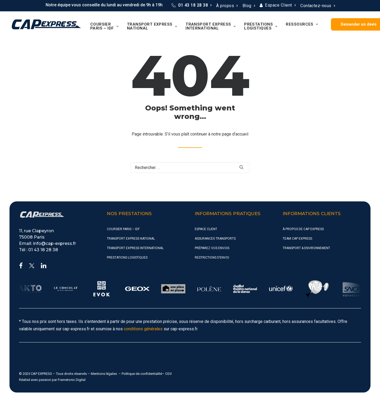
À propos (227, 5)
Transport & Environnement (306, 248)
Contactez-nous (317, 5)
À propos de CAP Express (303, 229)
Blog (249, 5)
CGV (168, 374)
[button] (241, 167)
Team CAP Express (297, 238)
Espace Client (280, 5)
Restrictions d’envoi (212, 257)
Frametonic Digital (72, 380)
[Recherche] (190, 167)
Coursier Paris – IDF (103, 26)
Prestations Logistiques (259, 26)
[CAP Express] (46, 24)
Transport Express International (209, 26)
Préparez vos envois (212, 248)
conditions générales (143, 328)
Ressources (301, 24)
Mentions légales (104, 374)
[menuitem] (191, 5)
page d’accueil (235, 134)
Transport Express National (151, 26)
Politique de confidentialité (142, 374)
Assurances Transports (215, 238)
